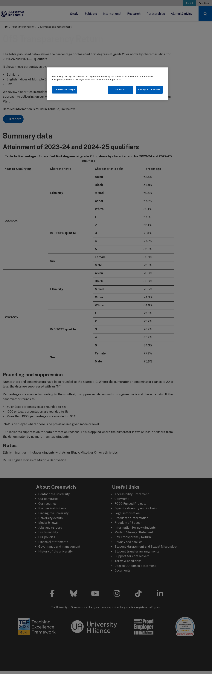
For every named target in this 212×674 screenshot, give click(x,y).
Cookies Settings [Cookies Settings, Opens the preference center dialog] (64, 89)
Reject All (120, 89)
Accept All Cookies (149, 89)
